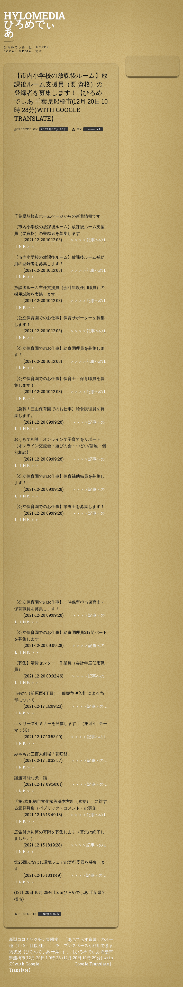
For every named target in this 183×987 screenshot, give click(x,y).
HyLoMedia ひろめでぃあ (40, 24)
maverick (93, 129)
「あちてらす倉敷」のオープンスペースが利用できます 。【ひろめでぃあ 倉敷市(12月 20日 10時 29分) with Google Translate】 (87, 951)
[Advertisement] (61, 177)
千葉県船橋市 (50, 914)
